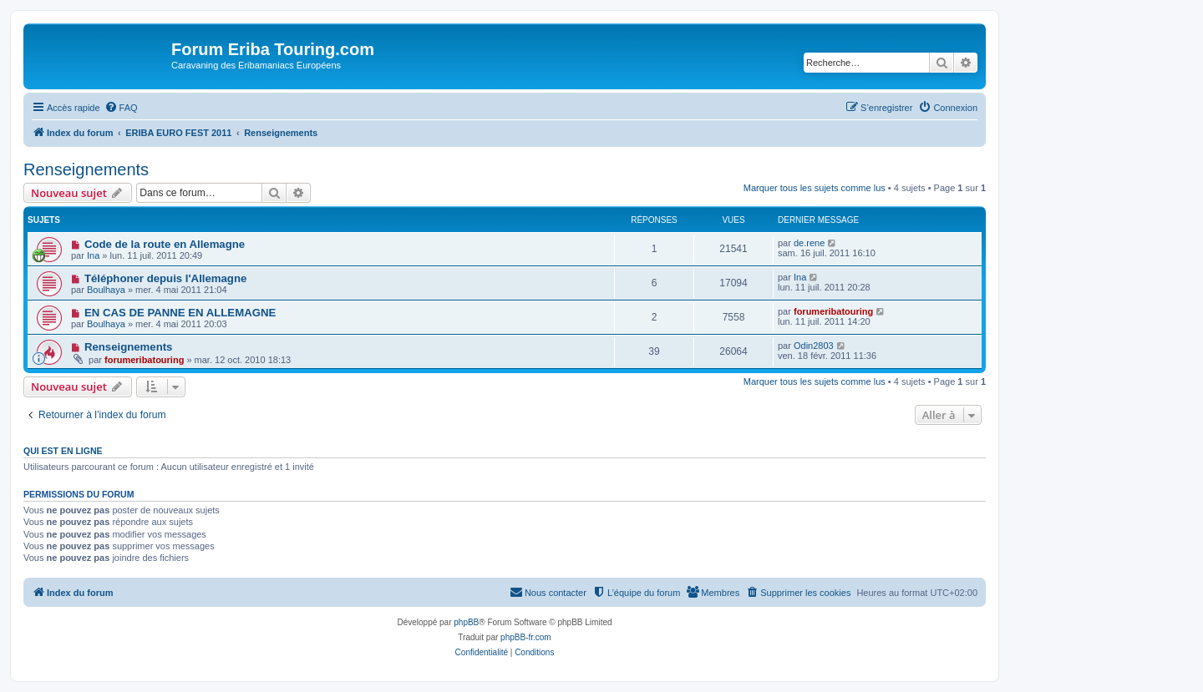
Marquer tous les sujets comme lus (815, 188)
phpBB (466, 622)
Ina (93, 255)
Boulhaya (106, 290)
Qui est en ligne (63, 451)
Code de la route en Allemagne (164, 244)
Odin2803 (814, 346)
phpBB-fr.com (525, 637)
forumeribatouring (833, 311)
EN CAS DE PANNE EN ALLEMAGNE (180, 312)
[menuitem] (121, 108)
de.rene (809, 243)
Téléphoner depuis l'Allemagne (165, 278)
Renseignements (86, 169)
